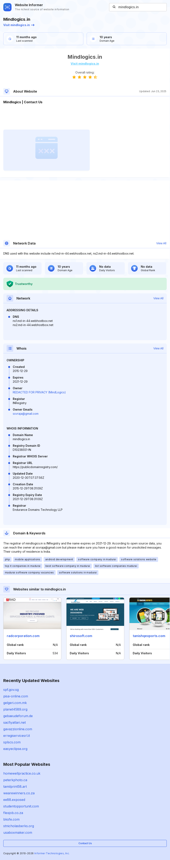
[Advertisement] (84, 117)
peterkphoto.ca (15, 780)
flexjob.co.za (13, 813)
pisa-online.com (15, 696)
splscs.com (12, 742)
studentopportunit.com (21, 806)
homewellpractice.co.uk (21, 773)
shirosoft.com (81, 636)
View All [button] (161, 243)
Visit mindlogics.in (18, 25)
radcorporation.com (23, 636)
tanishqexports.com (149, 636)
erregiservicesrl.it (16, 736)
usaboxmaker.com (17, 832)
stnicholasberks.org (18, 826)
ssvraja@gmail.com (25, 413)
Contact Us (85, 843)
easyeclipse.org (15, 749)
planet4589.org (15, 709)
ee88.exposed (14, 800)
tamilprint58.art (15, 786)
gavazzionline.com (17, 729)
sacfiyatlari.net (14, 722)
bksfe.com (11, 819)
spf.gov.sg (11, 690)
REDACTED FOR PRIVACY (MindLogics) (39, 392)
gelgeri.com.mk (15, 703)
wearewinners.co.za (19, 793)
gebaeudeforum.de (18, 716)
